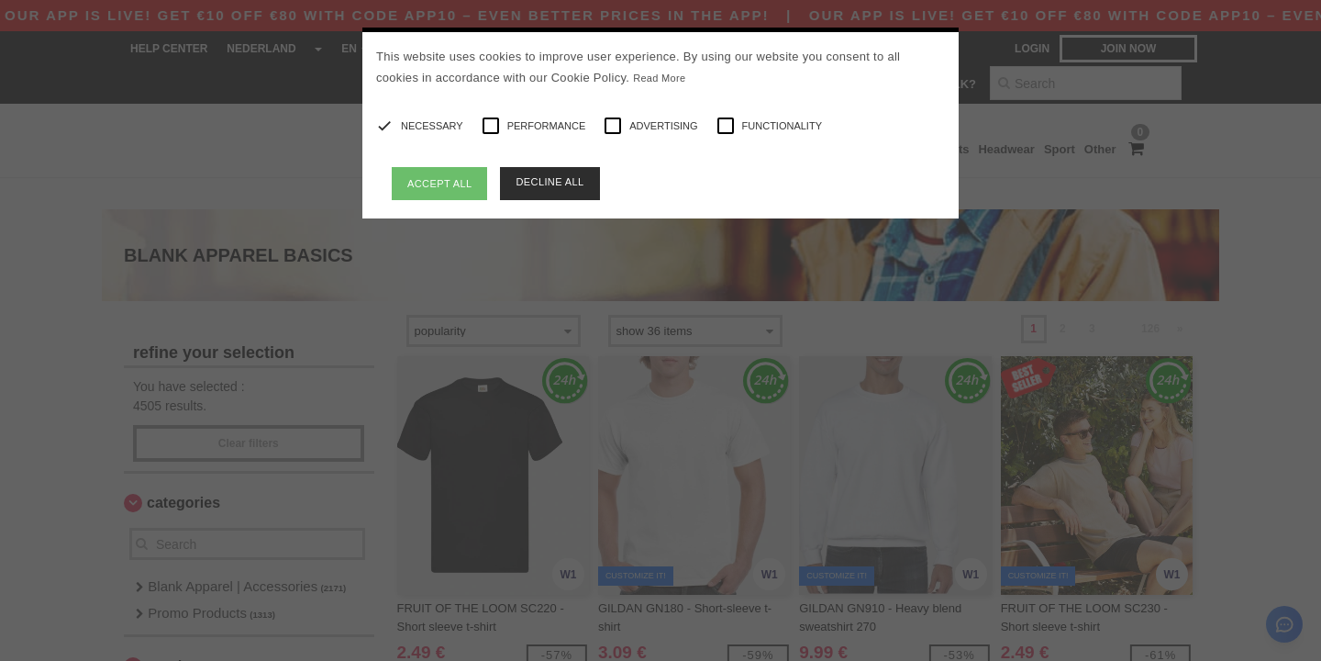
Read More (659, 78)
